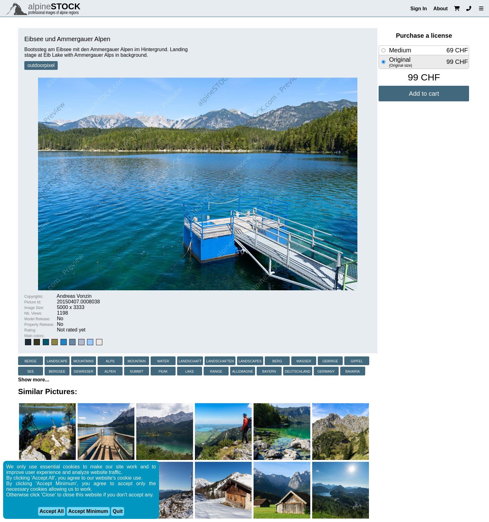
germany (326, 371)
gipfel (357, 360)
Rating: (30, 330)
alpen (110, 371)
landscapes (250, 360)
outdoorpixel (41, 65)
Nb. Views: (33, 313)
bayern (269, 371)
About (440, 8)
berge (31, 360)
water (163, 360)
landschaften (220, 360)
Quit (118, 511)
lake (189, 371)
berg (277, 360)
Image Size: (34, 308)
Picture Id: (32, 302)
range (216, 371)
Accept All (52, 511)
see (30, 371)
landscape (57, 360)
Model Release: (37, 319)
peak (162, 371)
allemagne (242, 371)
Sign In (418, 8)
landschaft (190, 360)
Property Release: (39, 324)
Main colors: (34, 336)
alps (110, 360)
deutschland (298, 371)
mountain (137, 360)
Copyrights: (33, 296)
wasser (303, 360)
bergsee (57, 371)
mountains (83, 360)
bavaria (352, 371)
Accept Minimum (88, 511)
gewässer (84, 371)
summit (136, 371)
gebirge (330, 360)
